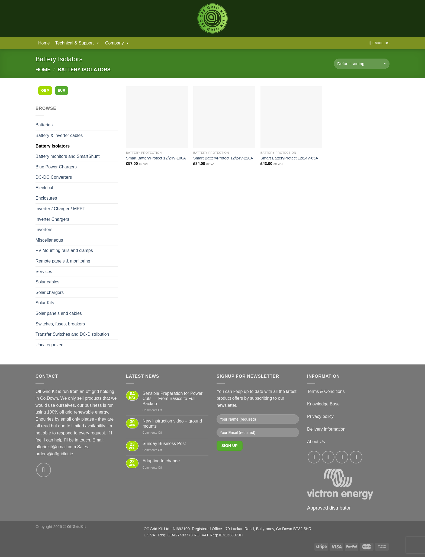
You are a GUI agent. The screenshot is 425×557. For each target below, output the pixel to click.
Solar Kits (45, 302)
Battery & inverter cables (59, 135)
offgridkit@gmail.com (56, 446)
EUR (61, 90)
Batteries (44, 125)
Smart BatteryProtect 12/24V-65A (289, 158)
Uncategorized (49, 344)
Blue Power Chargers (56, 167)
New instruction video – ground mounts (172, 423)
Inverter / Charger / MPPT (60, 208)
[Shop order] (361, 64)
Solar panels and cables (59, 313)
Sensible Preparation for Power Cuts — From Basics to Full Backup (172, 398)
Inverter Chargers (52, 219)
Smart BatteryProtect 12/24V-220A (223, 158)
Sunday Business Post (164, 443)
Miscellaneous (49, 240)
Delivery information (326, 429)
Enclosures (46, 198)
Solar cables (47, 282)
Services (44, 271)
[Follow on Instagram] (328, 457)
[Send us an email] (43, 470)
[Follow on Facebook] (314, 457)
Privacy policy (320, 416)
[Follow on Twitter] (342, 457)
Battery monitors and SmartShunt (68, 156)
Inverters (44, 229)
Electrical (44, 187)
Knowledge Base (323, 404)
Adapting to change (161, 461)
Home (44, 43)
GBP (45, 90)
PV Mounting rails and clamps (64, 250)
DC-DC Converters (54, 177)
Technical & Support (77, 43)
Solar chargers (50, 292)
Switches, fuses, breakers (60, 324)
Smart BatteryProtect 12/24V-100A (156, 158)
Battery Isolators (53, 146)
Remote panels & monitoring (63, 261)
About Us (316, 441)
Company (117, 43)
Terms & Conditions (326, 391)
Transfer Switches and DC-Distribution (72, 334)
